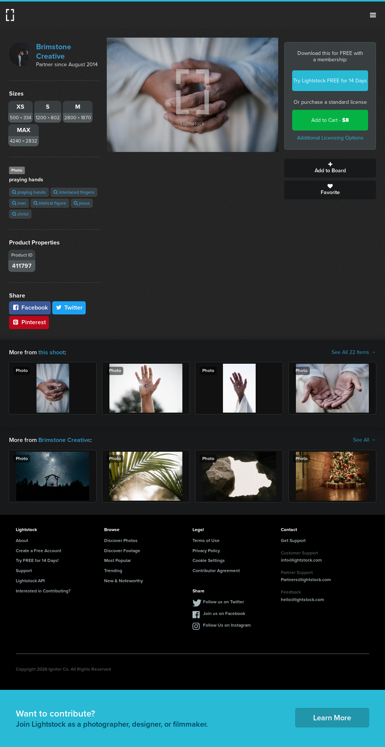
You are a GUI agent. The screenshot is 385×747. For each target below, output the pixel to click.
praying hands (29, 192)
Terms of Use (206, 540)
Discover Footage (122, 550)
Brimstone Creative (53, 51)
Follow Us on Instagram (227, 625)
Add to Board (330, 168)
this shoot (51, 352)
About (22, 540)
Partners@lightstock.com (306, 579)
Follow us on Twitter (223, 601)
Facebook (30, 307)
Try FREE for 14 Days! (37, 560)
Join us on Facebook (224, 613)
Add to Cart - (330, 120)
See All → (364, 440)
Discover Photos (121, 540)
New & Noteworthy (123, 580)
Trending (113, 570)
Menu (373, 15)
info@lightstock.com (301, 560)
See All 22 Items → (354, 352)
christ (20, 214)
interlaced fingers (73, 192)
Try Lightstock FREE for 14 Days (330, 81)
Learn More (332, 717)
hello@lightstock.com (302, 599)
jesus (82, 203)
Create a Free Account (38, 550)
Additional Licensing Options (330, 138)
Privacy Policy (206, 550)
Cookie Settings (208, 560)
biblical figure (49, 203)
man (19, 203)
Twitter (69, 307)
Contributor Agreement (216, 570)
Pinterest (29, 322)
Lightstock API (30, 580)
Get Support (293, 540)
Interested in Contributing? (43, 591)
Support (24, 570)
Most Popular (117, 560)
